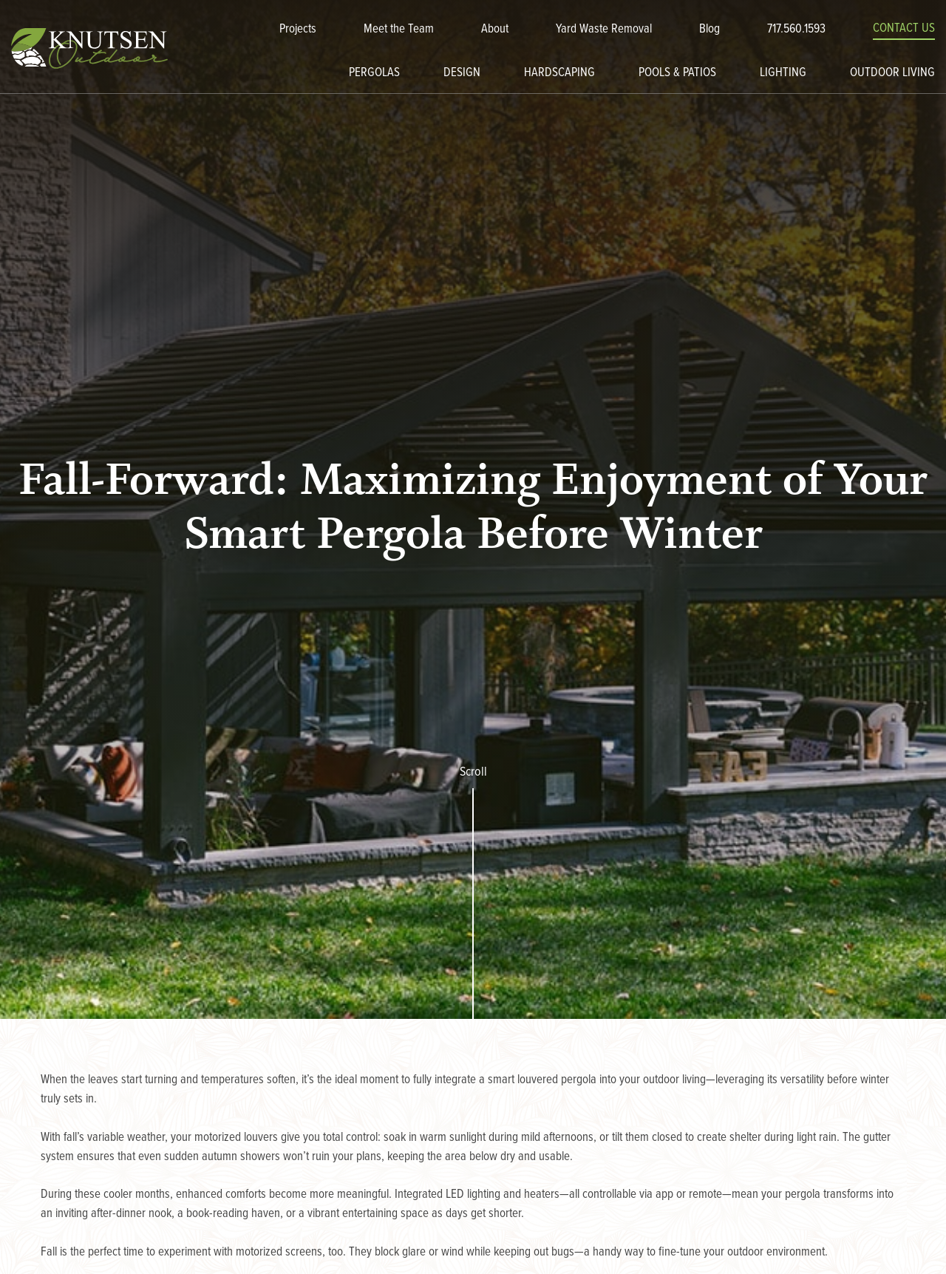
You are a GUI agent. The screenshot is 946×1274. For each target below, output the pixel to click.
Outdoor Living (892, 73)
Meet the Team (399, 29)
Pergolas (374, 73)
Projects (297, 29)
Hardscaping (559, 73)
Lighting (783, 73)
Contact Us (904, 29)
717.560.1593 (796, 29)
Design (461, 73)
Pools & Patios (677, 73)
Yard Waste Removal (604, 29)
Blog (709, 29)
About (494, 29)
